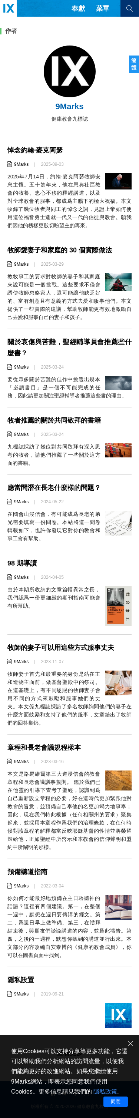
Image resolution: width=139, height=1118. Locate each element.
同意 (115, 1101)
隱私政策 (105, 1091)
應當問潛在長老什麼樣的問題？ (54, 487)
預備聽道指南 (27, 872)
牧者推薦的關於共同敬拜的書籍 (54, 420)
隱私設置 (20, 980)
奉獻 (78, 8)
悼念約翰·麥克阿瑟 (35, 150)
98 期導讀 (22, 563)
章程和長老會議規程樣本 (44, 747)
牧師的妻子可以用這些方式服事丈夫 (60, 647)
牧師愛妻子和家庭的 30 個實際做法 (59, 250)
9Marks (21, 164)
